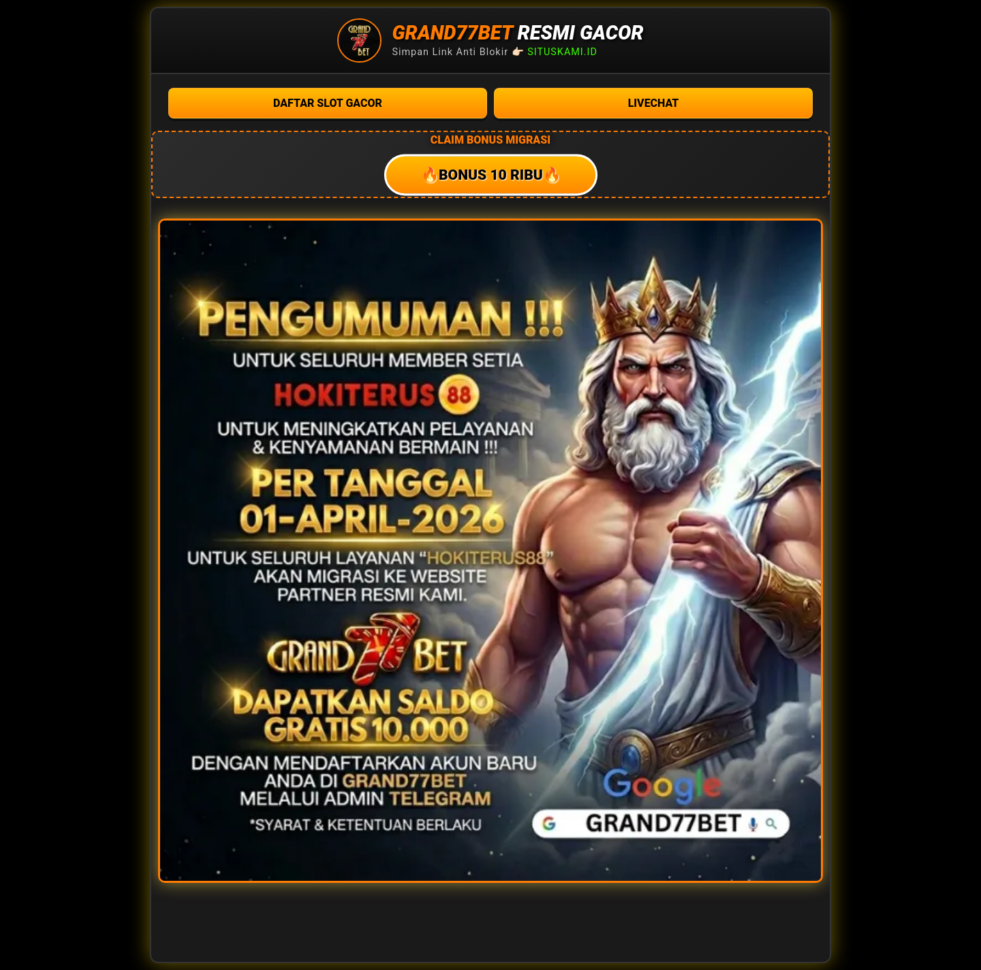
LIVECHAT (653, 103)
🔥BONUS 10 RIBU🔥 (490, 175)
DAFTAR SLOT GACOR (327, 103)
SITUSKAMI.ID (562, 52)
